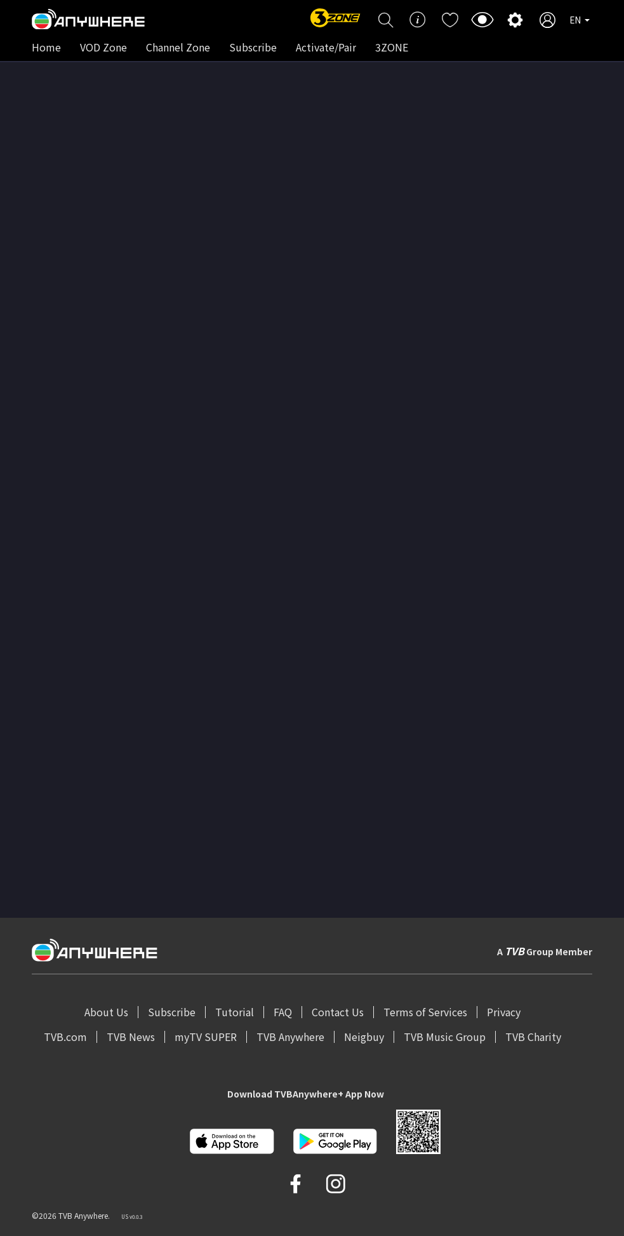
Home (46, 47)
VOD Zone (103, 47)
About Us (106, 1011)
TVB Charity (533, 1036)
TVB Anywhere (290, 1036)
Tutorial (234, 1011)
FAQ (283, 1011)
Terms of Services (425, 1011)
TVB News (131, 1036)
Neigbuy (364, 1036)
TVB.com (65, 1036)
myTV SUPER (206, 1036)
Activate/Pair (326, 47)
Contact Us (338, 1011)
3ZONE (391, 47)
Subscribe (253, 47)
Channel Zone (178, 47)
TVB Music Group (445, 1036)
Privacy (504, 1011)
